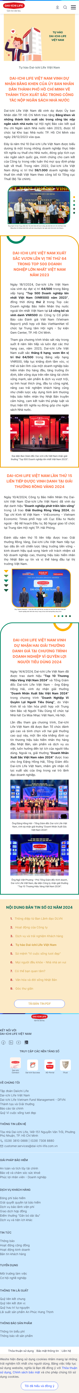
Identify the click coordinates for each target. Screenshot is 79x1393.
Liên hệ (66, 1351)
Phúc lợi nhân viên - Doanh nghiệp (23, 1177)
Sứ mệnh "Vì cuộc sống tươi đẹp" (38, 953)
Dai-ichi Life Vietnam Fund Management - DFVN (32, 1099)
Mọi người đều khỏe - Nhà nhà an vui (40, 962)
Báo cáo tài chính (11, 1108)
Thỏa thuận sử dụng (21, 1351)
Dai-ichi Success (33, 1067)
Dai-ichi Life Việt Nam (15, 1095)
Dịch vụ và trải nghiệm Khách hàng (39, 936)
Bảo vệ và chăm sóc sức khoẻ (20, 1173)
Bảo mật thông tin (47, 1351)
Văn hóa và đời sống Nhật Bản (36, 980)
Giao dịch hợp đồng (13, 1211)
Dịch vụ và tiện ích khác (16, 1220)
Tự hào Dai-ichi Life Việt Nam (36, 945)
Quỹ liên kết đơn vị (12, 1303)
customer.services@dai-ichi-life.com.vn (29, 1146)
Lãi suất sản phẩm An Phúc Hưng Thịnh (26, 1312)
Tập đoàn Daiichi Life (14, 1091)
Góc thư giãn (24, 988)
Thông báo (7, 1241)
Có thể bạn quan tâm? (30, 971)
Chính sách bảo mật (26, 1372)
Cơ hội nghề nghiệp (13, 1278)
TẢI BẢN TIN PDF (39, 1003)
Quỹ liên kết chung (12, 1299)
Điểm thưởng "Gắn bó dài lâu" (20, 1215)
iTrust (65, 1067)
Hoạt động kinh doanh (15, 1249)
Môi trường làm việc (13, 1273)
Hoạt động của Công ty (31, 927)
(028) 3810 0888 (14, 1140)
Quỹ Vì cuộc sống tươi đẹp (18, 1113)
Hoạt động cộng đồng (15, 1245)
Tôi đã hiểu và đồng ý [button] (39, 1386)
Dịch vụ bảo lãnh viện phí (17, 1207)
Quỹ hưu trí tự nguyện (15, 1307)
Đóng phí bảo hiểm (13, 1198)
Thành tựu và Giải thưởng (17, 1104)
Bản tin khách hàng (13, 1254)
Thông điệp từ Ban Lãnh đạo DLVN (39, 918)
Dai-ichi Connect (15, 1065)
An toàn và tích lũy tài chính (19, 1168)
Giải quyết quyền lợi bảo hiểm (20, 1202)
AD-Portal (49, 1067)
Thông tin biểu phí (12, 1331)
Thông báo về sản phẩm (16, 1336)
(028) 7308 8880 (42, 1140)
